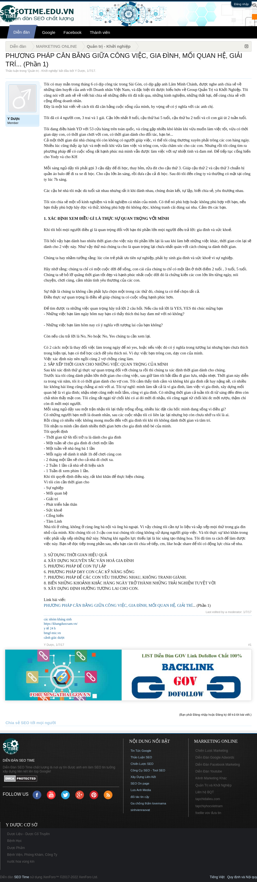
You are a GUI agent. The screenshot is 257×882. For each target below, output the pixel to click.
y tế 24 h (50, 628)
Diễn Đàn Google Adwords (214, 757)
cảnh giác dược (54, 638)
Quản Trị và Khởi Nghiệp (213, 785)
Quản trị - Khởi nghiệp (42, 70)
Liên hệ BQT (204, 792)
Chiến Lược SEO (142, 763)
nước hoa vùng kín (20, 861)
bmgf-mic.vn (52, 633)
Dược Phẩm (16, 848)
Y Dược (80, 70)
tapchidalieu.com (207, 799)
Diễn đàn (21, 32)
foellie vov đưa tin (208, 813)
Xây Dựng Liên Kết (143, 777)
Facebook (72, 32)
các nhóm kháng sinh (58, 619)
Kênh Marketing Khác (211, 778)
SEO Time (21, 877)
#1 (250, 644)
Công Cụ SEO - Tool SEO (148, 770)
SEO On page (140, 783)
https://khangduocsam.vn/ (61, 624)
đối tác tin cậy (140, 796)
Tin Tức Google (141, 750)
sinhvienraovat (140, 810)
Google (48, 32)
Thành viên (100, 32)
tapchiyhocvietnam (209, 806)
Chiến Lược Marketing (211, 751)
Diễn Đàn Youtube (208, 771)
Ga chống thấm (141, 803)
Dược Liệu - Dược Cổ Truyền (28, 834)
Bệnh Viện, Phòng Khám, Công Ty (32, 855)
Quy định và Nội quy (242, 877)
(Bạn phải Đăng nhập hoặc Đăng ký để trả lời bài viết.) (215, 714)
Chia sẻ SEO (17, 723)
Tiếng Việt (217, 877)
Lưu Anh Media (141, 790)
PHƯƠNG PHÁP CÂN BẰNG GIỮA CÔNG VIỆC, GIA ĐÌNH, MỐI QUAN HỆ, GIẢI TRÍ (118, 605)
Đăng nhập (241, 4)
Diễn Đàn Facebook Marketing (217, 764)
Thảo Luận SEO (141, 757)
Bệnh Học (14, 841)
